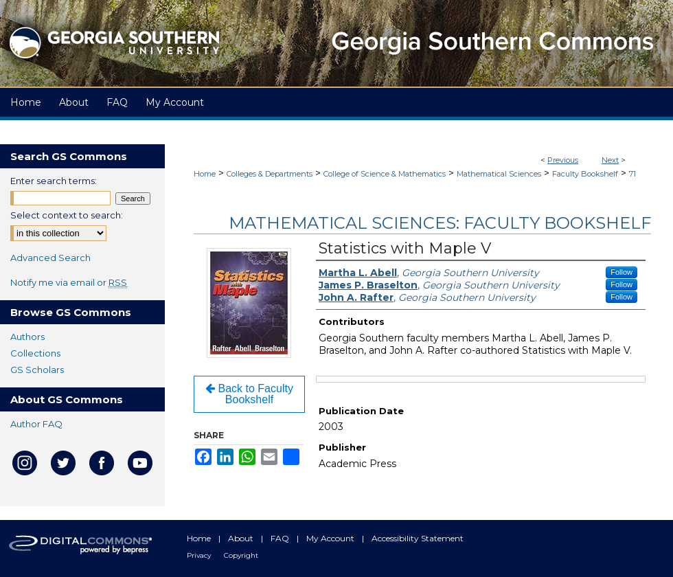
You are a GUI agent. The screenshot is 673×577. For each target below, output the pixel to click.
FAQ (281, 538)
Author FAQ (36, 423)
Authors (27, 336)
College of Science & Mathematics (384, 174)
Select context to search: (66, 215)
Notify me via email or (68, 282)
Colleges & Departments (269, 174)
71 (632, 174)
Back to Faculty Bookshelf (249, 394)
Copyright (241, 555)
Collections (35, 353)
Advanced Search (50, 257)
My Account (331, 538)
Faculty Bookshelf (585, 174)
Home (205, 174)
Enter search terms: (53, 180)
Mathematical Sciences (499, 174)
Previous (562, 160)
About (241, 538)
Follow (621, 272)
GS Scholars (37, 369)
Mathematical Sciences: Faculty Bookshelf (440, 223)
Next (610, 160)
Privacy (200, 555)
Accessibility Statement (418, 538)
